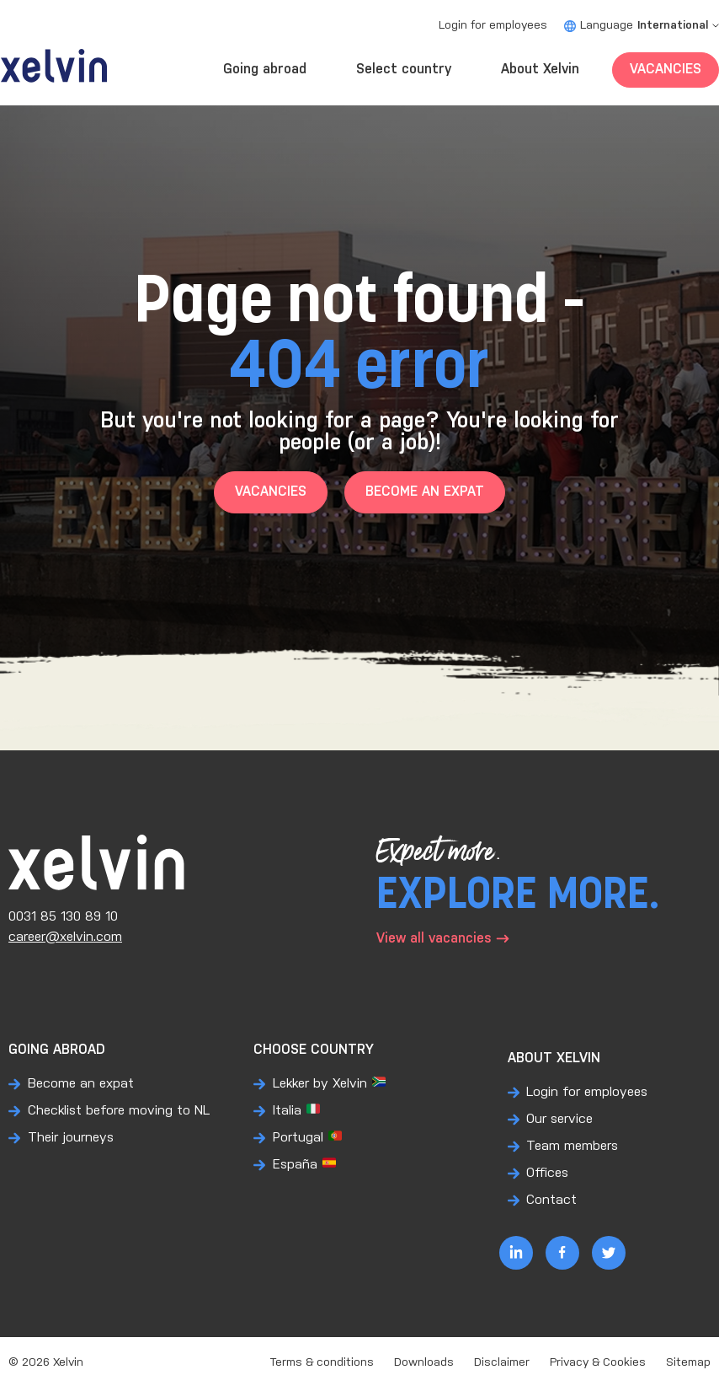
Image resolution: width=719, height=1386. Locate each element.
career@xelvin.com (65, 937)
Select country (403, 69)
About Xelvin (540, 69)
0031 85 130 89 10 (63, 917)
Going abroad (264, 69)
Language (641, 26)
